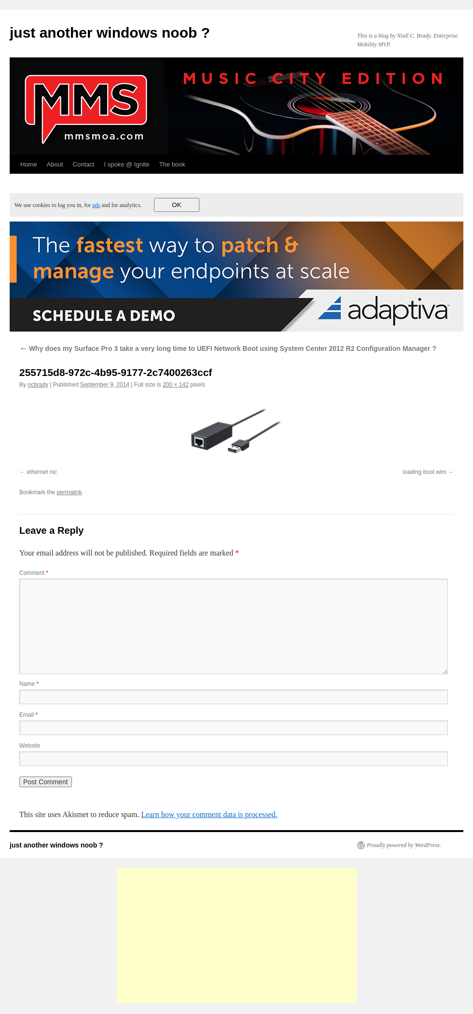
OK (176, 204)
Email (28, 714)
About (55, 164)
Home (28, 164)
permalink (69, 492)
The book (172, 164)
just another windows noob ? (110, 33)
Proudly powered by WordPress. (404, 845)
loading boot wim (424, 472)
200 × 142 (176, 384)
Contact (84, 164)
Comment (33, 573)
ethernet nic (42, 472)
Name (29, 684)
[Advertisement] (237, 935)
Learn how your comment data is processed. (209, 814)
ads (96, 205)
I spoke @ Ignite (126, 164)
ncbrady (38, 384)
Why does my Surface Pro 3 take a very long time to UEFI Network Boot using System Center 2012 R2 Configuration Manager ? (227, 348)
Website (29, 745)
